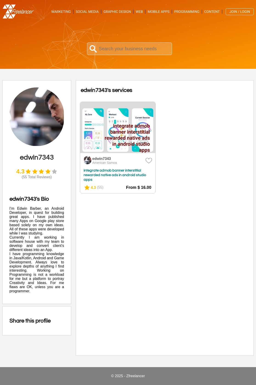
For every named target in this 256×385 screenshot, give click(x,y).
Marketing (61, 12)
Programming (186, 12)
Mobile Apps (158, 12)
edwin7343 (101, 159)
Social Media (87, 12)
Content (212, 12)
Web (139, 12)
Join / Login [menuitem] (239, 12)
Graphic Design (117, 12)
